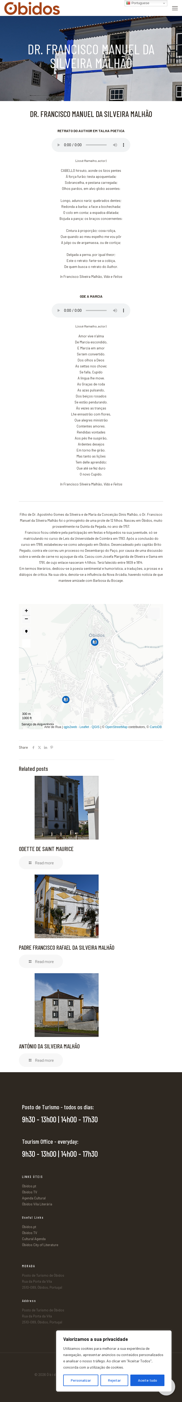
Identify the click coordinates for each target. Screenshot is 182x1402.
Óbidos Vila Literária (37, 1204)
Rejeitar (114, 1380)
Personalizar (81, 1380)
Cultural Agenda (34, 1239)
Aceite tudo (147, 1380)
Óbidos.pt (29, 1186)
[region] (114, 1361)
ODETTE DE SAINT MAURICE (46, 848)
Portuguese (137, 3)
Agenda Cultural (34, 1198)
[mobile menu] (174, 7)
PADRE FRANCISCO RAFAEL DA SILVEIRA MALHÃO (66, 947)
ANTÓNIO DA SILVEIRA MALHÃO (49, 1046)
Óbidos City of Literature (40, 1245)
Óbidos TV (29, 1192)
